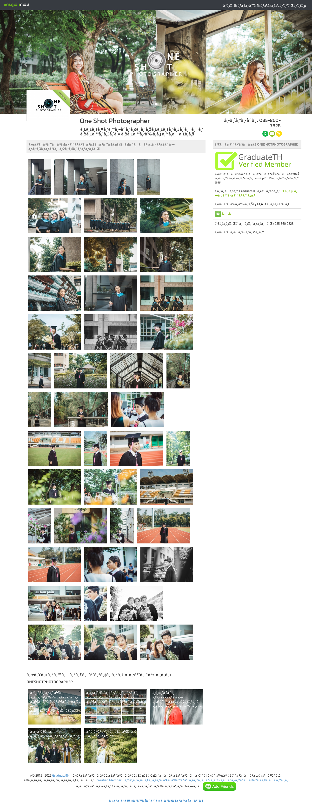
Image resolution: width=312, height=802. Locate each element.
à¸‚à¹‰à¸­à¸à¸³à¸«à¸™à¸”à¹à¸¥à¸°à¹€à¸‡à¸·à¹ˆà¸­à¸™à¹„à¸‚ (249, 780)
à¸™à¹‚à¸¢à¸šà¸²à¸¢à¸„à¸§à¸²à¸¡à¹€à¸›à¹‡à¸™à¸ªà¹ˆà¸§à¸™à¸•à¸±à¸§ (167, 780)
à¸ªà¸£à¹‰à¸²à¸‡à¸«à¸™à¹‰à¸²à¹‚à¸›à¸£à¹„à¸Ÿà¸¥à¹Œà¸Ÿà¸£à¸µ (264, 5)
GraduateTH (61, 775)
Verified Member (109, 780)
